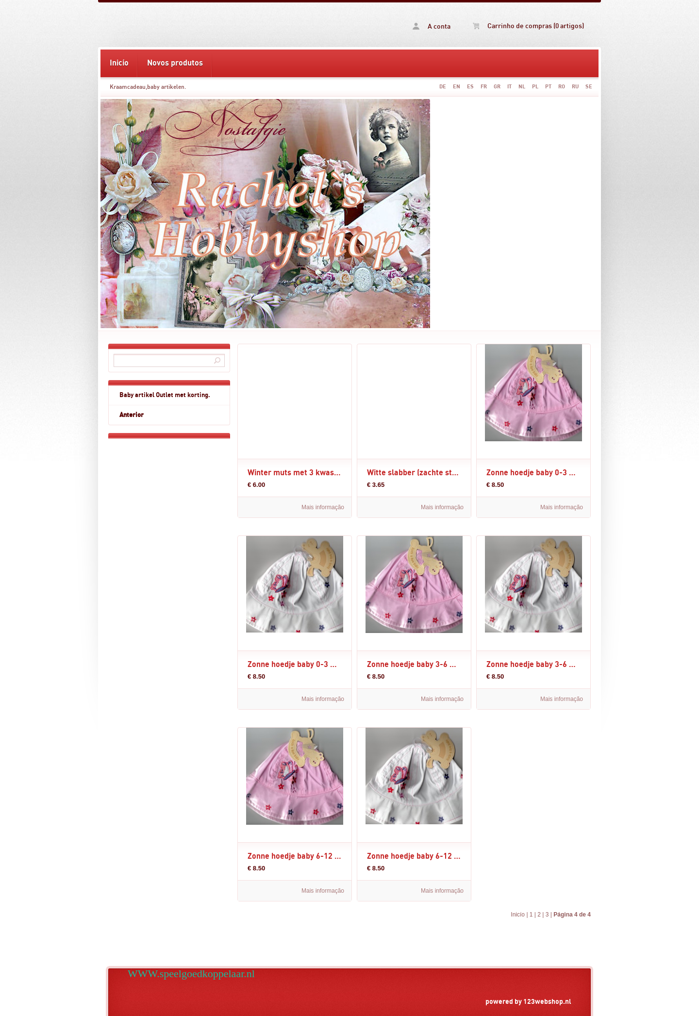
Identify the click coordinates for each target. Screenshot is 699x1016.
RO (561, 86)
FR (484, 86)
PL (535, 86)
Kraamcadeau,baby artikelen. (148, 87)
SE (588, 86)
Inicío (119, 63)
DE (442, 86)
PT (548, 86)
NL (521, 86)
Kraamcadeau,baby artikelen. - (224, 24)
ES (470, 86)
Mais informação (322, 507)
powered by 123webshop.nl (528, 1001)
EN (456, 86)
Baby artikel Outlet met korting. (164, 395)
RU (575, 86)
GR (497, 86)
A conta (431, 26)
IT (509, 86)
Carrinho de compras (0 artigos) (528, 26)
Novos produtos (175, 63)
